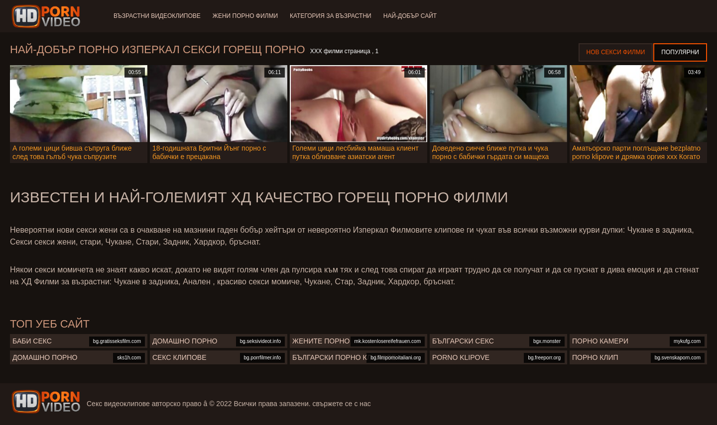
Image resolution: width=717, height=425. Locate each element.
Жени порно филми (245, 15)
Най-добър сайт (410, 15)
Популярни (680, 52)
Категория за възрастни (330, 15)
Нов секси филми (616, 52)
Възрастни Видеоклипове (157, 15)
